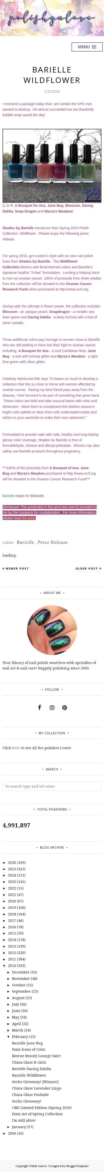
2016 (12, 927)
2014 (12, 939)
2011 (12, 959)
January (19, 1126)
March (17, 1030)
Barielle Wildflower (29, 1075)
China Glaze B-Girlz (29, 1062)
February (20, 1036)
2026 (12, 862)
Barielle (8, 496)
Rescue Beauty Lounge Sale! (36, 1055)
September (21, 991)
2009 (12, 1133)
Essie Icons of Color (29, 1049)
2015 (12, 933)
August (18, 997)
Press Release (53, 542)
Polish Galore (38, 1166)
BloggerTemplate (77, 1166)
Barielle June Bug (27, 1043)
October (19, 985)
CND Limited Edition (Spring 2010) (42, 1107)
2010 (12, 965)
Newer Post (17, 568)
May (15, 1017)
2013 (12, 946)
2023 (12, 881)
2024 (12, 875)
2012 (12, 952)
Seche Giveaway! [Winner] (35, 1081)
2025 (12, 869)
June (16, 1010)
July (15, 1004)
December (21, 972)
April (16, 1023)
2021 (12, 894)
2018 (12, 914)
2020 (12, 901)
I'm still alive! (24, 1120)
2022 (12, 888)
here (16, 747)
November (21, 978)
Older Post (87, 568)
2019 (12, 907)
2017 (12, 920)
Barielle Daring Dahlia (31, 1068)
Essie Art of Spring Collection (37, 1113)
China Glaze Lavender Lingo (36, 1088)
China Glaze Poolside (30, 1094)
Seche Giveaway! (26, 1101)
